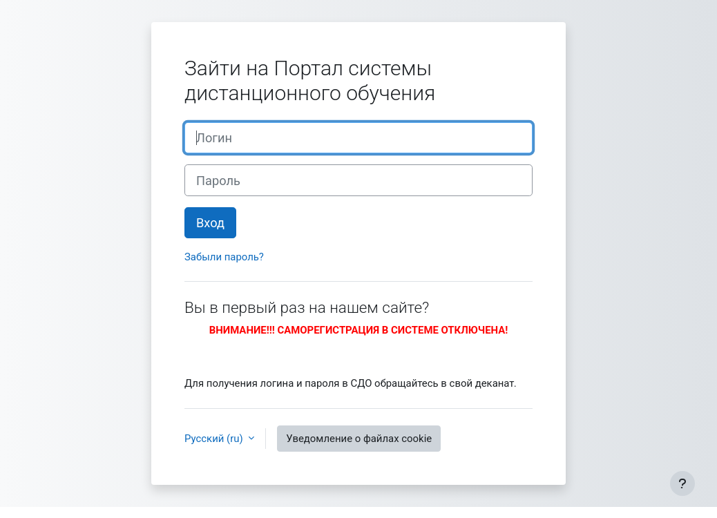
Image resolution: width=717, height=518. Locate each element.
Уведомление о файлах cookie (359, 438)
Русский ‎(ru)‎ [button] (214, 438)
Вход (210, 222)
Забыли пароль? (224, 257)
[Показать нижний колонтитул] (682, 483)
